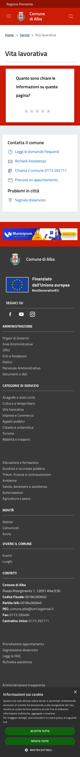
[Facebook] (10, 314)
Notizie (8, 521)
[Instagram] (32, 314)
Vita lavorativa (13, 409)
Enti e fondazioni (15, 356)
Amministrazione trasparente (24, 685)
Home (9, 34)
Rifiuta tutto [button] (40, 741)
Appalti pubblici (14, 421)
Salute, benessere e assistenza (25, 486)
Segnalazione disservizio (20, 649)
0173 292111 (39, 620)
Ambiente (10, 480)
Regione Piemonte (19, 4)
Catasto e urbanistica (18, 427)
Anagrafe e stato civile (19, 397)
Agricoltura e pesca (16, 498)
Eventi (7, 555)
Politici (7, 362)
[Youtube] (21, 314)
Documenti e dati (15, 374)
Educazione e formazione (21, 462)
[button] (40, 750)
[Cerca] (71, 16)
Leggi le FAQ (11, 655)
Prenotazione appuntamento (23, 643)
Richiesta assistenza (17, 661)
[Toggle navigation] (8, 16)
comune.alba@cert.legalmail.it (32, 608)
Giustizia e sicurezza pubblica (24, 468)
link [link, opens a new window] (5, 722)
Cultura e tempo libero (19, 403)
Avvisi (7, 533)
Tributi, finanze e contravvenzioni (27, 474)
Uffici (6, 350)
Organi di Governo (16, 338)
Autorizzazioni (13, 492)
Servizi (25, 34)
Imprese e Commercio (18, 415)
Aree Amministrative (18, 344)
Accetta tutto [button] (40, 731)
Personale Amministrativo (21, 368)
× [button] (75, 692)
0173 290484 (20, 614)
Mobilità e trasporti (16, 439)
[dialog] (40, 722)
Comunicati (11, 527)
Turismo (8, 433)
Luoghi (7, 561)
